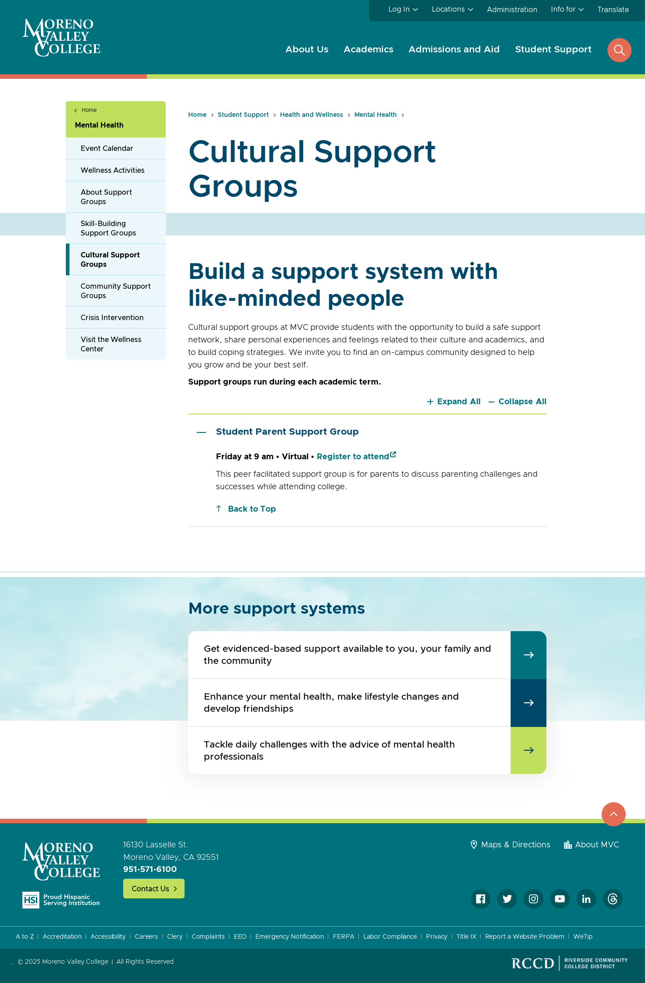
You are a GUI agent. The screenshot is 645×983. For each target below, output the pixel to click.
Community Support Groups (116, 291)
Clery (175, 937)
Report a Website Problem (525, 937)
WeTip (583, 937)
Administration (512, 9)
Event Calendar (107, 148)
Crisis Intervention (112, 317)
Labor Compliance (390, 937)
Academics (368, 49)
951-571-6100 (150, 870)
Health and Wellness (311, 115)
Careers (146, 937)
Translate (613, 9)
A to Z (25, 937)
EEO (240, 937)
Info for (563, 9)
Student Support (553, 49)
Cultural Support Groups (110, 260)
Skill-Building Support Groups (108, 228)
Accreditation (62, 937)
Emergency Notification (289, 937)
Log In (399, 9)
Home (89, 110)
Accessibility (108, 937)
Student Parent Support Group (278, 432)
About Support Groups (106, 197)
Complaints (208, 937)
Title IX (466, 937)
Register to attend (353, 457)
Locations (448, 9)
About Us (306, 49)
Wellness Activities (113, 170)
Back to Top (252, 509)
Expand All (459, 402)
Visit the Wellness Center (111, 344)
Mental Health (99, 125)
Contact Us (150, 889)
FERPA (343, 937)
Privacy (436, 937)
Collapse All (522, 402)
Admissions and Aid (454, 49)
